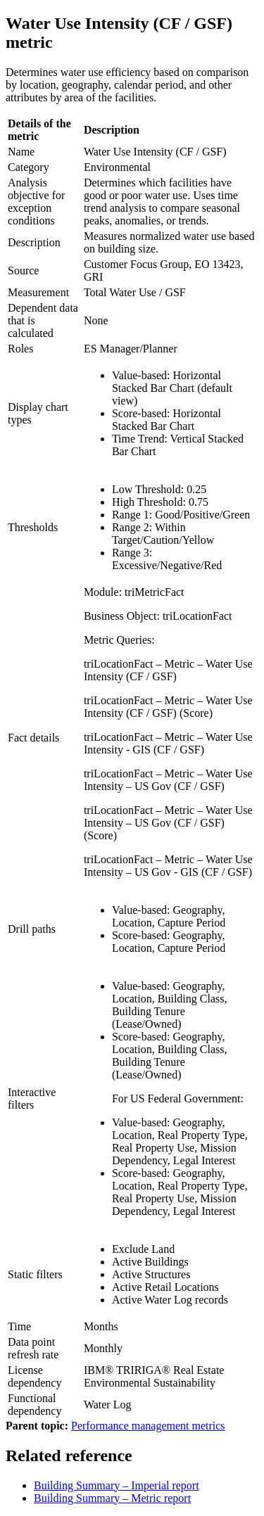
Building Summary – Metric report (112, 1498)
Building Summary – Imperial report (116, 1485)
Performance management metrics (148, 1426)
